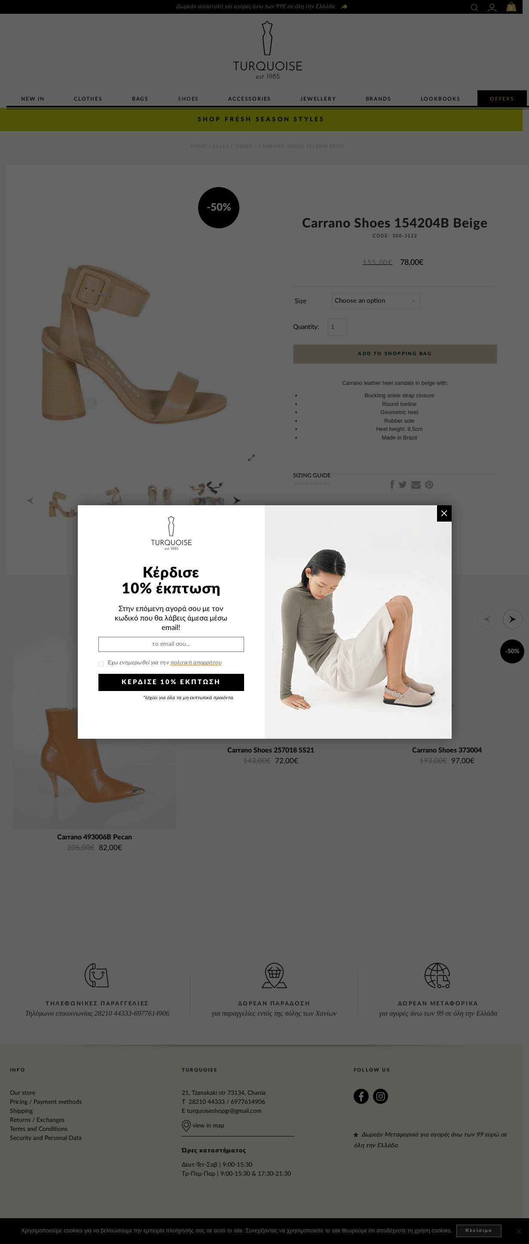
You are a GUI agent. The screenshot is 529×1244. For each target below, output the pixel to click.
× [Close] (444, 513)
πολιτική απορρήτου (195, 663)
